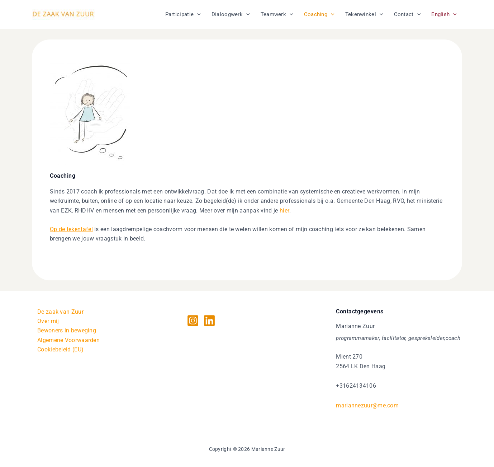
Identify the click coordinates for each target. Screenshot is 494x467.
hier (284, 210)
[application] (197, 14)
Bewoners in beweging (66, 330)
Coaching (319, 14)
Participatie (183, 14)
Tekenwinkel (364, 14)
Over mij (48, 321)
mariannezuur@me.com (367, 405)
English (444, 14)
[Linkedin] (209, 320)
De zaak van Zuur (60, 311)
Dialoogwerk (231, 14)
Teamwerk (277, 14)
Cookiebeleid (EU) (60, 349)
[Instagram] (193, 320)
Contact (407, 14)
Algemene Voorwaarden (68, 340)
